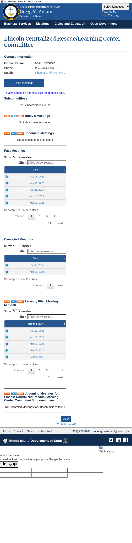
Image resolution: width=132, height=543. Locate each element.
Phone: (9, 68)
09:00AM (33, 334)
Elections (43, 23)
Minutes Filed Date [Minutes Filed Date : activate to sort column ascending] (54, 325)
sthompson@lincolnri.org (50, 72)
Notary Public (46, 452)
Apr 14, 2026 (22, 196)
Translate (110, 15)
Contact (18, 452)
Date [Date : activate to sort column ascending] (22, 169)
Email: (8, 72)
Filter (42, 162)
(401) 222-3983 (81, 452)
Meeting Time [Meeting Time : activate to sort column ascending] (33, 325)
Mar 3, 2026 (13, 374)
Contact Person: (14, 63)
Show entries (17, 157)
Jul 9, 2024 (22, 265)
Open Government (103, 23)
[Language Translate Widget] (115, 6)
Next (60, 223)
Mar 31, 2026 (22, 202)
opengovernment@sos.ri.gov (111, 452)
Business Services (17, 23)
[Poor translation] (12, 485)
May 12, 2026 (22, 183)
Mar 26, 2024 (22, 271)
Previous (19, 216)
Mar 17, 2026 (14, 364)
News (30, 452)
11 (49, 223)
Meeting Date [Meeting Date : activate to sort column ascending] (13, 325)
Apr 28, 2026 (22, 189)
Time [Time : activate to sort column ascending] (53, 169)
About (6, 452)
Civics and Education (70, 23)
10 (49, 397)
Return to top (66, 444)
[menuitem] (18, 23)
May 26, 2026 (22, 176)
